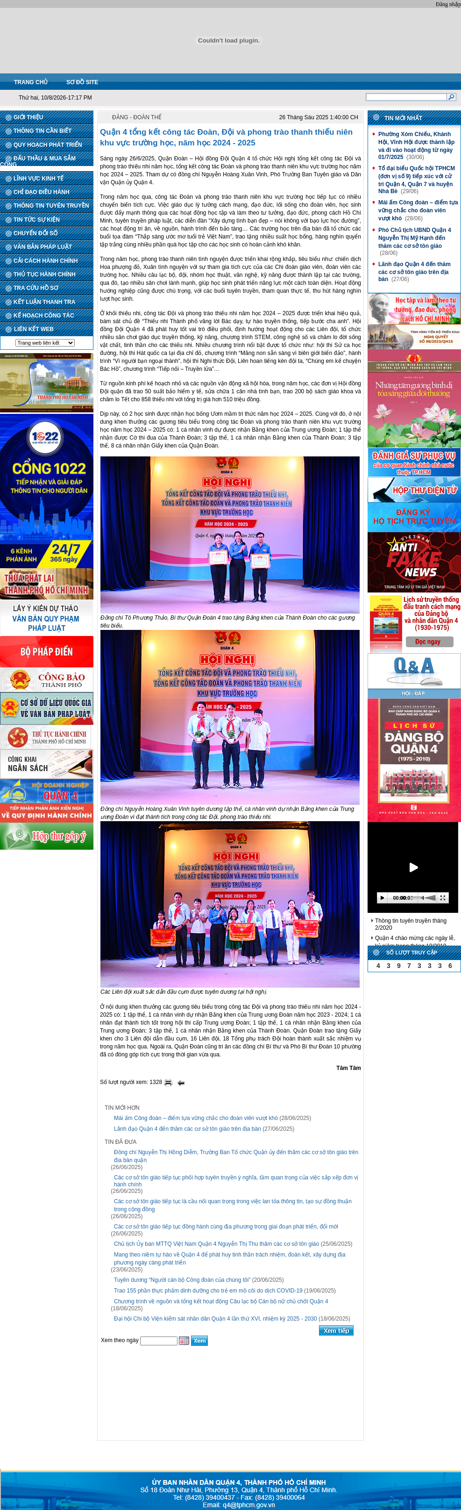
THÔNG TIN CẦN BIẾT (42, 131)
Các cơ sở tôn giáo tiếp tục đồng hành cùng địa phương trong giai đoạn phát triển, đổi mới (226, 1226)
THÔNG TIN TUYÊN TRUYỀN (51, 205)
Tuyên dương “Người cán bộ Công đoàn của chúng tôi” (182, 1280)
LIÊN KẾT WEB (34, 329)
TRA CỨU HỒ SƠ (36, 288)
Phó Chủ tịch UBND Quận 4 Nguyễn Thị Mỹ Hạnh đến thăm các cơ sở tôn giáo (414, 238)
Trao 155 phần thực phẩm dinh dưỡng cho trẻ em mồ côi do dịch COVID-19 (208, 1290)
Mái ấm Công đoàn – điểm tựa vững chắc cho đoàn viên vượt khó (196, 1118)
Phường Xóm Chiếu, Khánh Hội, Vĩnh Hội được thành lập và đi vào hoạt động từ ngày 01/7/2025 (416, 145)
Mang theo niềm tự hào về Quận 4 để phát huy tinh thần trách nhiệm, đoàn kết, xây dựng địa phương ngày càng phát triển (230, 1258)
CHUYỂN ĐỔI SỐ (35, 233)
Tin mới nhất (403, 118)
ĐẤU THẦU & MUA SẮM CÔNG (38, 161)
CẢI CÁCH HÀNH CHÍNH (46, 261)
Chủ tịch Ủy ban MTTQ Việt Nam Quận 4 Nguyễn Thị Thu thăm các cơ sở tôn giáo (216, 1244)
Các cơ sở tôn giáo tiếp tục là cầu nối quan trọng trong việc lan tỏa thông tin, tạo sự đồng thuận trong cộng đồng (233, 1205)
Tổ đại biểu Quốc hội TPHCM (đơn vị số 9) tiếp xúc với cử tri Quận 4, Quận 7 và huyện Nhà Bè (416, 180)
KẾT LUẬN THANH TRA (44, 302)
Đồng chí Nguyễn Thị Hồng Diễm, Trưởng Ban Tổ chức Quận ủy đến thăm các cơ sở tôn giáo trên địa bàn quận (236, 1156)
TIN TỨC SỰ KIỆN (37, 220)
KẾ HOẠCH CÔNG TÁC (44, 315)
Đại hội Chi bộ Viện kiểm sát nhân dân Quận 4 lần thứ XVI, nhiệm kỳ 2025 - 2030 (215, 1318)
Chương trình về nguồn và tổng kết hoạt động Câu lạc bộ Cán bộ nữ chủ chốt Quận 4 (221, 1301)
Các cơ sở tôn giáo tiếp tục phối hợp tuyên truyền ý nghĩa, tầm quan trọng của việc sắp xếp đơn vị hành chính (236, 1181)
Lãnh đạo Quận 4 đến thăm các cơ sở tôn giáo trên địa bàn (187, 1129)
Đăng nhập (448, 4)
